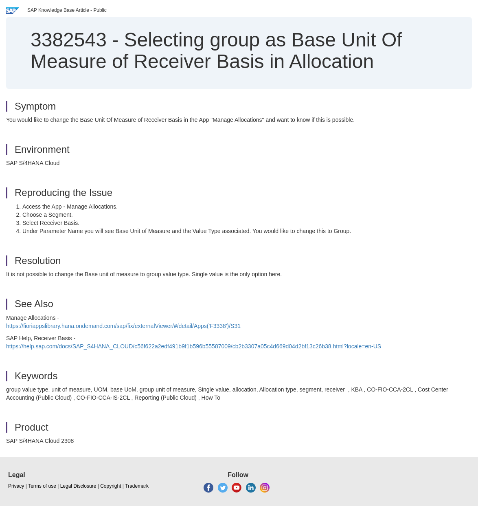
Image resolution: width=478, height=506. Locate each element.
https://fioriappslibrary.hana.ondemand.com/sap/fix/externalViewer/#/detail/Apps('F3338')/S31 (123, 326)
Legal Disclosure (78, 486)
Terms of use (42, 486)
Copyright (110, 486)
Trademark (137, 486)
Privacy (16, 486)
